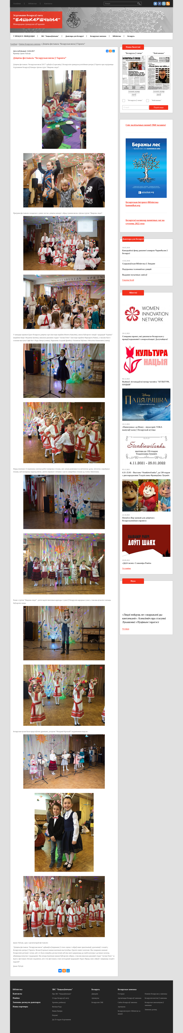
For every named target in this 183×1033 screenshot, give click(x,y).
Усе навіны (126, 568)
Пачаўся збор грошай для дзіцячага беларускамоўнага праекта (138, 519)
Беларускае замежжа (98, 36)
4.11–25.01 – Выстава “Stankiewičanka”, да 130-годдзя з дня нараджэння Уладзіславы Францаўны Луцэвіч (146, 473)
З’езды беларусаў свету (60, 998)
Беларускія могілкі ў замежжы (156, 998)
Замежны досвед (151, 1010)
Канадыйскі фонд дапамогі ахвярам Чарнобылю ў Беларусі (145, 251)
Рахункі (55, 1015)
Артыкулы (95, 998)
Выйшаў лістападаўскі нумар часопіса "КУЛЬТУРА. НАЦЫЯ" (146, 383)
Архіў (134, 94)
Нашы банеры (57, 1011)
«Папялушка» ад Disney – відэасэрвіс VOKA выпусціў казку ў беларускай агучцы (142, 428)
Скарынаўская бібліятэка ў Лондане (138, 264)
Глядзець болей (128, 280)
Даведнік (95, 994)
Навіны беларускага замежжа (29, 44)
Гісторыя (121, 994)
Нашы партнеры (20, 1007)
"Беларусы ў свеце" (135, 100)
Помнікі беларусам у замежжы (156, 994)
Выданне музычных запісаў (134, 275)
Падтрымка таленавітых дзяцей (137, 269)
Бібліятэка (32, 4)
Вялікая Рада (57, 1007)
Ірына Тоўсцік (25, 53)
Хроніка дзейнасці (59, 1002)
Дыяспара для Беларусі (74, 36)
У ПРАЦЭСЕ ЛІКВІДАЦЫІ (24, 36)
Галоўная (17, 4)
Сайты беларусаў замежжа (127, 1002)
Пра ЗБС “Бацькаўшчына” (61, 994)
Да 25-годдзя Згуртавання (61, 1020)
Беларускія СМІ (97, 1002)
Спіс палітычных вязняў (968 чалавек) (146, 125)
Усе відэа (125, 629)
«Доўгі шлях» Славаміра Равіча (136, 563)
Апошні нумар (134, 91)
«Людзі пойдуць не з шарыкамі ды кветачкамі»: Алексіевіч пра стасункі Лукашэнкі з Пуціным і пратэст (144, 618)
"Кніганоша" (156, 100)
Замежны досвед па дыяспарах (26, 1002)
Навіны (16, 998)
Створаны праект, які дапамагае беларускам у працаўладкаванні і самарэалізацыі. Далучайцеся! (145, 337)
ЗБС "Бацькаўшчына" (50, 36)
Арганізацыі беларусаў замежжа (129, 998)
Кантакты (48, 4)
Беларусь (131, 36)
